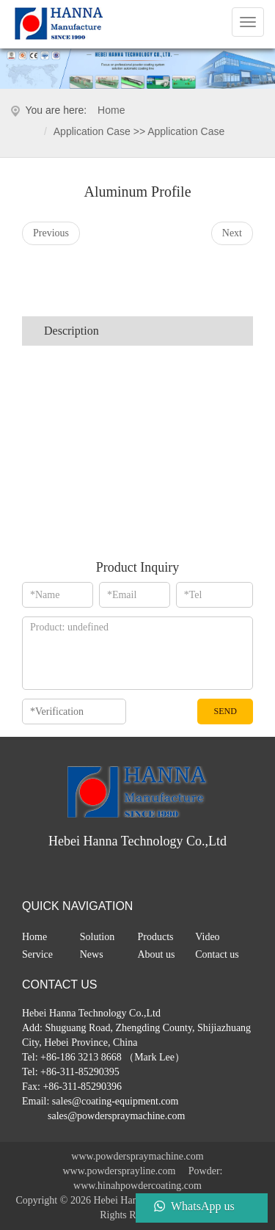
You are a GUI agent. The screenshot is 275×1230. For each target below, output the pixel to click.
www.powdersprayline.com (118, 1170)
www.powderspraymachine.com (137, 1156)
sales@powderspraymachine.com (115, 1115)
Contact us (217, 954)
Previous (51, 233)
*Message (137, 653)
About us (156, 954)
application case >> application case (139, 131)
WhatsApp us (203, 1206)
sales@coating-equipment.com (115, 1101)
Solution (97, 936)
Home (111, 110)
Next (232, 233)
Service (37, 954)
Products (156, 936)
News (91, 954)
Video (207, 936)
